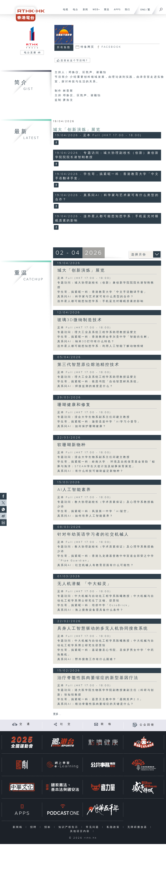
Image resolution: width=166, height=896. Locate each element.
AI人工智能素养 (74, 489)
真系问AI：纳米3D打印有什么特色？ (86, 341)
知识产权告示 (69, 827)
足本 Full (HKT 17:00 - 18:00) (84, 278)
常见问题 (93, 827)
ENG (143, 9)
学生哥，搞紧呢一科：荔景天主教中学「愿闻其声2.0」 (100, 699)
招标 (48, 827)
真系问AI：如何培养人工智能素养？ (85, 515)
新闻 (84, 11)
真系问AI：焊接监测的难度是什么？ (85, 386)
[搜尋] (161, 8)
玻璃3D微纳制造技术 (79, 320)
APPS (116, 11)
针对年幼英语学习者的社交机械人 (93, 534)
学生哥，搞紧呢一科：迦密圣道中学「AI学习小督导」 (99, 421)
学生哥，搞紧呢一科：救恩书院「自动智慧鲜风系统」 (98, 381)
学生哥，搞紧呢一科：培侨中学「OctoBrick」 (94, 605)
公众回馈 (147, 724)
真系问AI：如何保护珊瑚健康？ (81, 426)
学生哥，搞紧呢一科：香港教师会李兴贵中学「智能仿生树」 (104, 336)
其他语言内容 (80, 831)
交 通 (25, 724)
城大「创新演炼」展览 (77, 129)
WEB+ (95, 11)
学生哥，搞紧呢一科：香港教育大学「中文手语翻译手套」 (102, 292)
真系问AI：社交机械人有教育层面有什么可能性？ (95, 565)
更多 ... (57, 714)
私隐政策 (114, 827)
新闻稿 (18, 827)
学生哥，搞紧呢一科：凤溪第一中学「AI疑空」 (94, 511)
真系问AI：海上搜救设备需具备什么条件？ (90, 610)
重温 (105, 11)
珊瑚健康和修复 (74, 404)
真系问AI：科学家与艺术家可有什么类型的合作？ (95, 296)
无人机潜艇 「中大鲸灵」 (84, 583)
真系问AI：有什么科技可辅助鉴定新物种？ (90, 471)
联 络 (106, 724)
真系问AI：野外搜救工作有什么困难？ (87, 659)
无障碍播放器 (138, 827)
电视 (64, 11)
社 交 (65, 724)
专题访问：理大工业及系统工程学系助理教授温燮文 (97, 332)
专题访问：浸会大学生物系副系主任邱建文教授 (93, 417)
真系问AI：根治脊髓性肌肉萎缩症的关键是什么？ (95, 704)
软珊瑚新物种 (71, 445)
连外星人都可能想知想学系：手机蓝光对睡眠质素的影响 (100, 301)
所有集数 (64, 47)
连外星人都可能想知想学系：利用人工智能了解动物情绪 (100, 346)
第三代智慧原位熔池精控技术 (88, 364)
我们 (126, 11)
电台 (74, 11)
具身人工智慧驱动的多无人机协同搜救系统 (102, 628)
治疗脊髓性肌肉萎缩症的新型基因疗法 (98, 678)
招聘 (34, 827)
